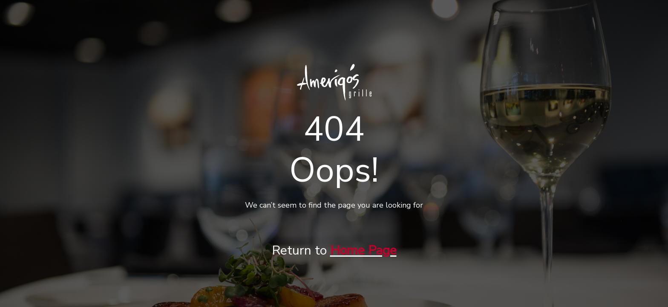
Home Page (363, 250)
